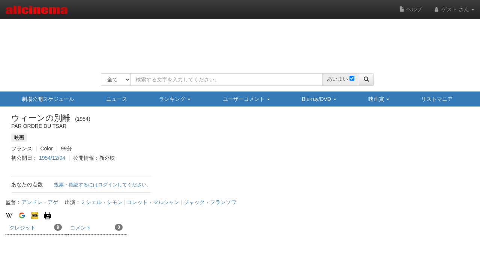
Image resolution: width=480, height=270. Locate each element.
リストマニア (437, 99)
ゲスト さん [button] (453, 9)
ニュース (116, 99)
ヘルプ (410, 9)
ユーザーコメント (246, 99)
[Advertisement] (237, 41)
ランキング (174, 99)
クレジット (35, 227)
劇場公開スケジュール (48, 99)
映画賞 (378, 99)
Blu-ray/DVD (319, 99)
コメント (96, 227)
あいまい (337, 78)
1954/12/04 (52, 158)
